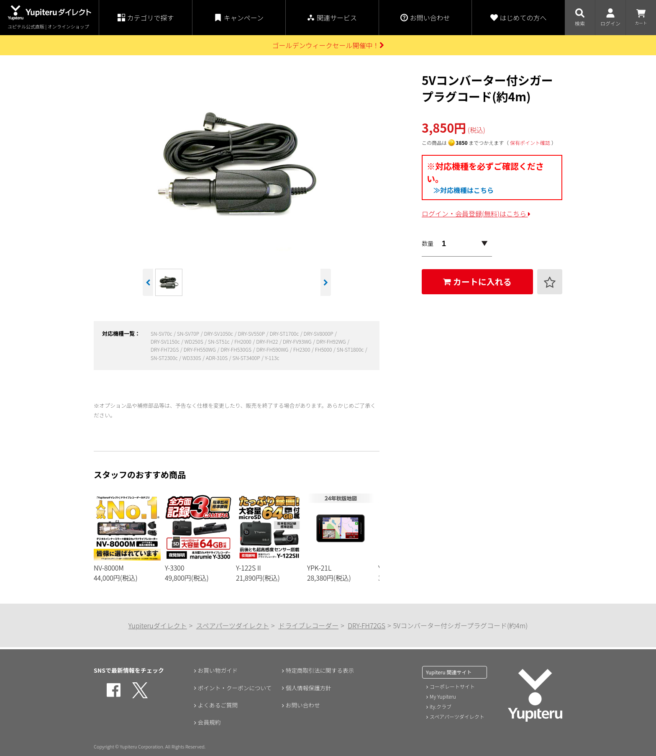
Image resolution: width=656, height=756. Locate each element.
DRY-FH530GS (236, 349)
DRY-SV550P (252, 333)
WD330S (192, 357)
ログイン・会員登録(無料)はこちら (476, 213)
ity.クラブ (440, 706)
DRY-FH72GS (165, 349)
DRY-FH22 (267, 341)
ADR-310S (217, 357)
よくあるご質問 (217, 705)
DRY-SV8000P (319, 333)
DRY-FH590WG (273, 349)
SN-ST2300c (165, 357)
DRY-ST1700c (284, 333)
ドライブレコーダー (308, 625)
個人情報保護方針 (308, 688)
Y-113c (272, 357)
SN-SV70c (162, 333)
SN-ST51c (219, 341)
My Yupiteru (443, 696)
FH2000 (243, 341)
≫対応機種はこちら (463, 190)
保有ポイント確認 (530, 142)
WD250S (194, 341)
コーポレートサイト (452, 686)
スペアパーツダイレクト (232, 625)
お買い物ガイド (217, 670)
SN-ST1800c (351, 349)
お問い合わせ (302, 705)
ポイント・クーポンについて (235, 688)
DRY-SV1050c (219, 333)
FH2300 (302, 349)
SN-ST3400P (247, 357)
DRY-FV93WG (298, 341)
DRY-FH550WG (200, 349)
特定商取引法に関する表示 (320, 670)
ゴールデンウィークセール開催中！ (328, 45)
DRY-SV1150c (166, 341)
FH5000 (324, 349)
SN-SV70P (188, 333)
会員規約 (208, 723)
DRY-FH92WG (331, 341)
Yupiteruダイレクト (157, 625)
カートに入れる (477, 281)
